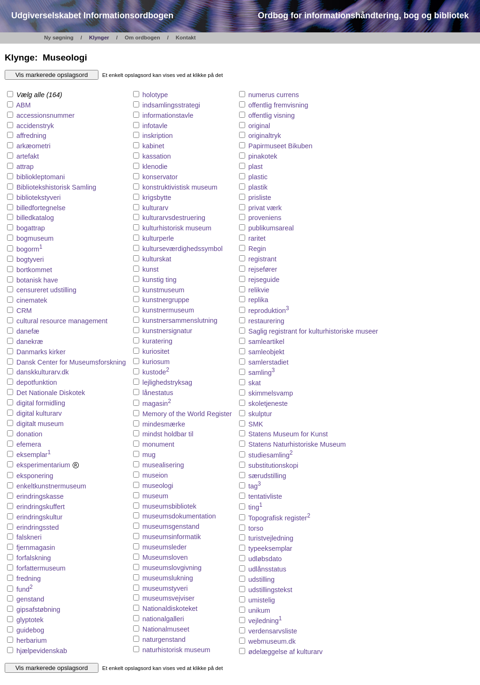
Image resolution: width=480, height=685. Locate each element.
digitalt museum (40, 423)
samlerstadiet (268, 362)
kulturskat (157, 259)
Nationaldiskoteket (170, 608)
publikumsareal (271, 228)
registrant (262, 259)
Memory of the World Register (187, 414)
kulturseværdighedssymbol (182, 248)
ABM (23, 105)
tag (254, 486)
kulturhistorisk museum (176, 228)
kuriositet (156, 351)
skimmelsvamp (270, 393)
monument (158, 444)
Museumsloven (165, 557)
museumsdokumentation (179, 516)
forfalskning (33, 558)
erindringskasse (40, 496)
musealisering (163, 465)
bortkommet (34, 270)
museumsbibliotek (169, 506)
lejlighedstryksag (167, 382)
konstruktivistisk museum (180, 187)
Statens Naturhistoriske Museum (297, 444)
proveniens (264, 217)
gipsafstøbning (38, 609)
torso (255, 528)
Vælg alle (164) (34, 95)
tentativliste (265, 496)
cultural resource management (61, 321)
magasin (156, 403)
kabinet (153, 146)
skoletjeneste (268, 403)
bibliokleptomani (40, 177)
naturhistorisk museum (176, 650)
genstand (30, 599)
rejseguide (263, 279)
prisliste (259, 197)
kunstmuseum (163, 290)
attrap (25, 166)
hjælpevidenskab (41, 651)
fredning (28, 578)
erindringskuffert (40, 506)
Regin (257, 248)
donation (29, 434)
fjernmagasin (35, 547)
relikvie (259, 290)
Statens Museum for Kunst (288, 434)
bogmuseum (34, 238)
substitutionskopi (273, 465)
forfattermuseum (41, 568)
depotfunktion (36, 382)
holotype (155, 95)
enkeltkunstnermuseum (51, 486)
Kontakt (186, 37)
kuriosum (156, 361)
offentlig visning (271, 115)
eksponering (34, 476)
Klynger (99, 37)
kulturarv (155, 208)
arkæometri (33, 146)
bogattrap (30, 228)
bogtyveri (30, 259)
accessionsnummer (45, 115)
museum (155, 496)
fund (24, 589)
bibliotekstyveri (38, 197)
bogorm (29, 249)
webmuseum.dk (272, 641)
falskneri (29, 537)
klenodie (155, 166)
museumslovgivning (172, 567)
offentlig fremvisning (278, 105)
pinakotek (263, 156)
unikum (259, 610)
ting (255, 507)
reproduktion (268, 310)
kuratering (157, 341)
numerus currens (273, 95)
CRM (24, 310)
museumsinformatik (171, 536)
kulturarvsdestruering (173, 217)
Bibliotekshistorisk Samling (56, 187)
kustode (155, 372)
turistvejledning (270, 538)
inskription (157, 135)
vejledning (265, 620)
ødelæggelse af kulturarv (285, 651)
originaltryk (264, 135)
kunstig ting (159, 279)
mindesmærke (163, 424)
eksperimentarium (47, 465)
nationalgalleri (163, 619)
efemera (28, 444)
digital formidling (40, 403)
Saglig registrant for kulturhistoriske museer (313, 331)
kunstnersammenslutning (180, 320)
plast (255, 166)
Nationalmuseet (165, 629)
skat (254, 383)
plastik (258, 187)
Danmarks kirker (41, 352)
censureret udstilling (46, 290)
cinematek (31, 300)
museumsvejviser (168, 598)
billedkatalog (35, 217)
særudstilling (267, 476)
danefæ (27, 331)
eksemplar (33, 454)
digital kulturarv (39, 413)
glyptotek (30, 620)
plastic (258, 177)
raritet (257, 238)
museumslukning (167, 578)
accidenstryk (35, 125)
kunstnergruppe (165, 300)
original (259, 125)
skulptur (260, 414)
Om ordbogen (142, 37)
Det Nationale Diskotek (50, 392)
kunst (150, 269)
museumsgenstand (171, 526)
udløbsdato (265, 559)
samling (261, 372)
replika (258, 300)
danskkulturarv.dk (42, 372)
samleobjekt (266, 352)
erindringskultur (39, 517)
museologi (157, 485)
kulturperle (158, 238)
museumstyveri (165, 588)
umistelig (261, 600)
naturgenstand (164, 639)
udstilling (261, 579)
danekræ (29, 341)
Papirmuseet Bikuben (280, 146)
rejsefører (263, 269)
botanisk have (37, 280)
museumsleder (164, 547)
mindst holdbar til (168, 434)
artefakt (27, 156)
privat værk (265, 208)
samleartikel (266, 341)
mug (149, 454)
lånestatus (157, 392)
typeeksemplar (270, 548)
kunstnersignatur (167, 331)
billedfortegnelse (41, 208)
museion (155, 475)
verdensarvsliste (272, 631)
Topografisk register (279, 518)
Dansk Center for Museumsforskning (71, 362)
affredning (31, 135)
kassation (156, 156)
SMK (255, 424)
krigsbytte (157, 197)
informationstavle (168, 115)
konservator (160, 177)
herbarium (31, 640)
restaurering (266, 321)
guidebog (30, 630)
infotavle (155, 125)
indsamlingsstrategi (171, 105)
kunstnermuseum (168, 310)
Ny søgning (59, 37)
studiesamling (270, 455)
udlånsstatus (267, 569)
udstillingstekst (270, 590)
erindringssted (37, 527)
